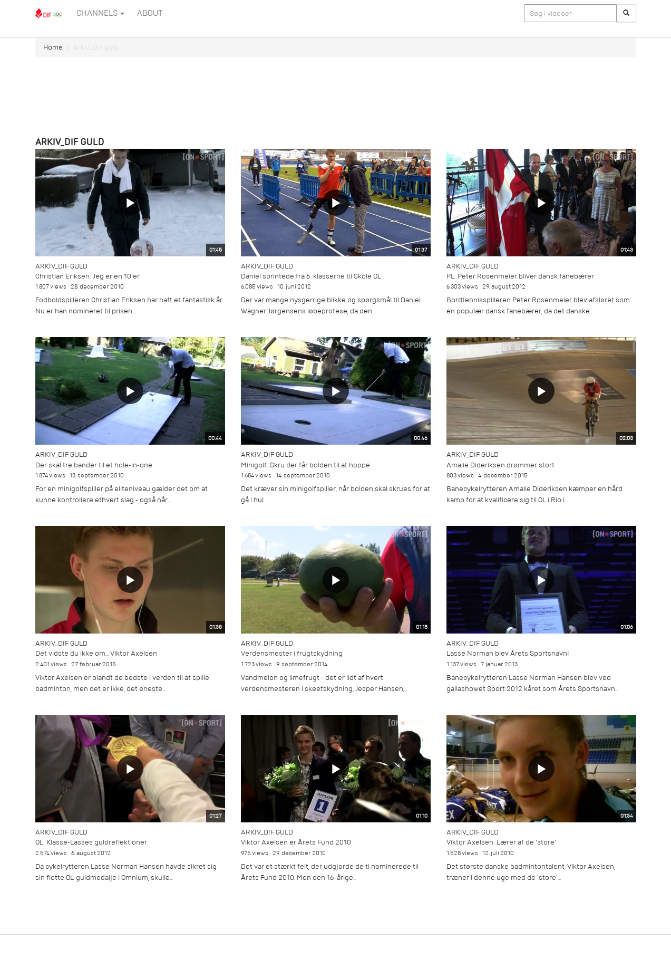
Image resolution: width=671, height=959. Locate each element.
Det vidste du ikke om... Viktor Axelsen (96, 653)
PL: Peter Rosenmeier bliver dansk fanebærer (520, 276)
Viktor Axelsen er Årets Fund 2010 (296, 842)
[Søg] (626, 13)
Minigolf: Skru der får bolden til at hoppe (305, 465)
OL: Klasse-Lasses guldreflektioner (91, 842)
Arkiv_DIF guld (61, 266)
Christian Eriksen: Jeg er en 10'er (87, 276)
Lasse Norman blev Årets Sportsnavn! (507, 653)
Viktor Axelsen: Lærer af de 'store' (501, 842)
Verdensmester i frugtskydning (292, 653)
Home (53, 47)
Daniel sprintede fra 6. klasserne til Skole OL (311, 276)
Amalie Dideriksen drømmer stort (500, 465)
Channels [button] (100, 13)
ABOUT (149, 13)
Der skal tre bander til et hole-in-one (93, 465)
